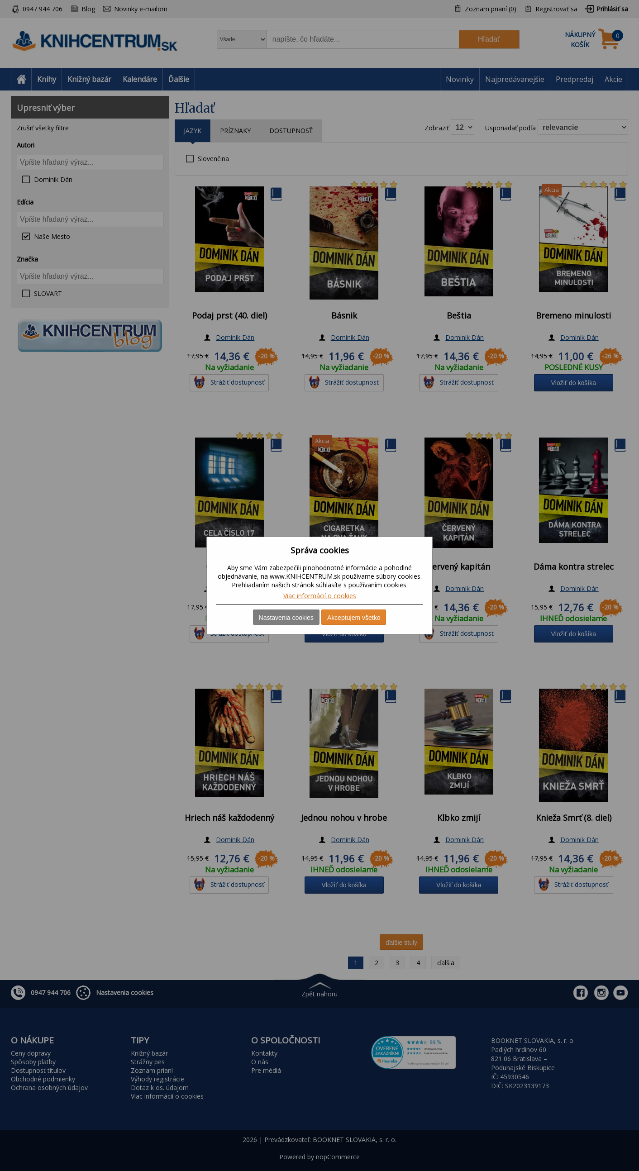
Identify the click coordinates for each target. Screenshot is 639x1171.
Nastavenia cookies (286, 617)
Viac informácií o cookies (319, 595)
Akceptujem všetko (354, 617)
